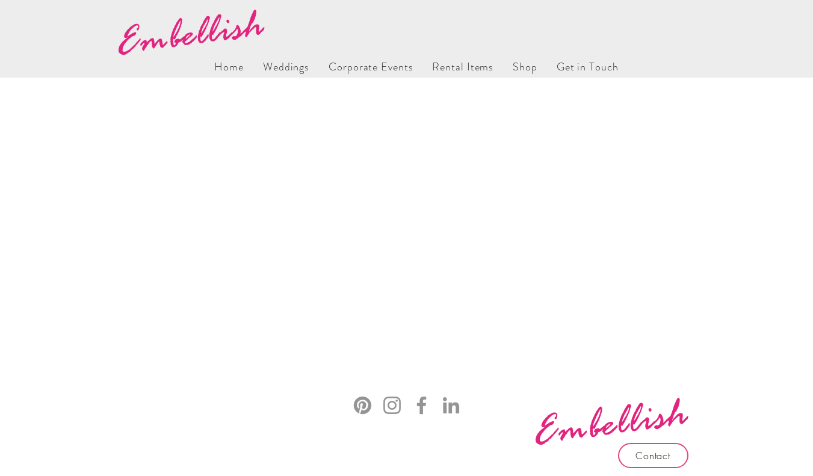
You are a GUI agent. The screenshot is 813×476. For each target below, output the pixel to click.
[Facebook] (421, 405)
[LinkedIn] (451, 405)
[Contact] (653, 455)
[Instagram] (392, 405)
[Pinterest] (362, 405)
